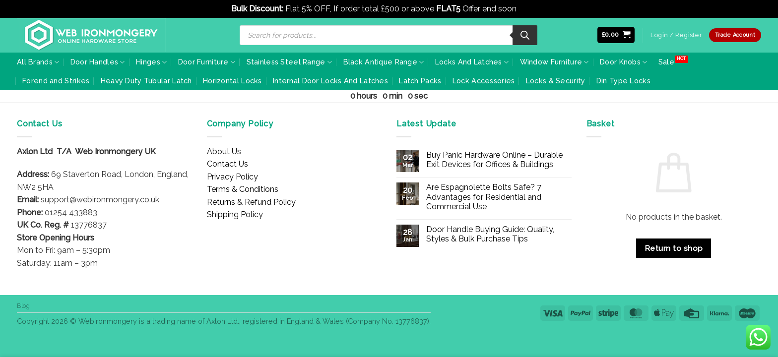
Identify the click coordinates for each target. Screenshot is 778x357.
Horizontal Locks (232, 80)
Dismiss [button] (533, 8)
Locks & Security (555, 80)
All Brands (38, 62)
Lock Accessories (484, 80)
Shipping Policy (235, 214)
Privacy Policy (232, 176)
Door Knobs (623, 62)
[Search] (525, 35)
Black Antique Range (383, 62)
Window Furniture (554, 62)
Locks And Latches (472, 62)
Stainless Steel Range (289, 62)
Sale (666, 62)
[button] (616, 35)
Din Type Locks (623, 80)
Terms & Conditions (242, 189)
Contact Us (227, 164)
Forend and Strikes (55, 80)
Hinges (151, 62)
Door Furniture (207, 62)
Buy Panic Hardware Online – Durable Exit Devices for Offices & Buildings (494, 159)
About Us (224, 151)
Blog (23, 305)
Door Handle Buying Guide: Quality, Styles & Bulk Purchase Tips (490, 234)
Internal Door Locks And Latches (330, 80)
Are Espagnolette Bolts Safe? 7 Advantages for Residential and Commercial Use (483, 196)
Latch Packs (420, 80)
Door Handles (97, 62)
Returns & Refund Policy (251, 202)
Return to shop (674, 248)
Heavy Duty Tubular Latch (146, 80)
